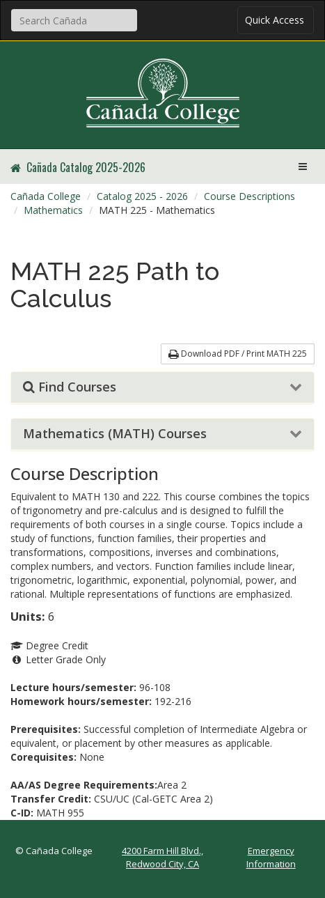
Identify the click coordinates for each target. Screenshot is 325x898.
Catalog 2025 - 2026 (142, 196)
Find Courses (69, 387)
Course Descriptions (249, 196)
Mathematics (53, 210)
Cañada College (45, 196)
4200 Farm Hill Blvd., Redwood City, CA (162, 857)
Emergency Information (271, 857)
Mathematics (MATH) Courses (115, 434)
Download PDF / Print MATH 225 (237, 353)
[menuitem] (45, 196)
